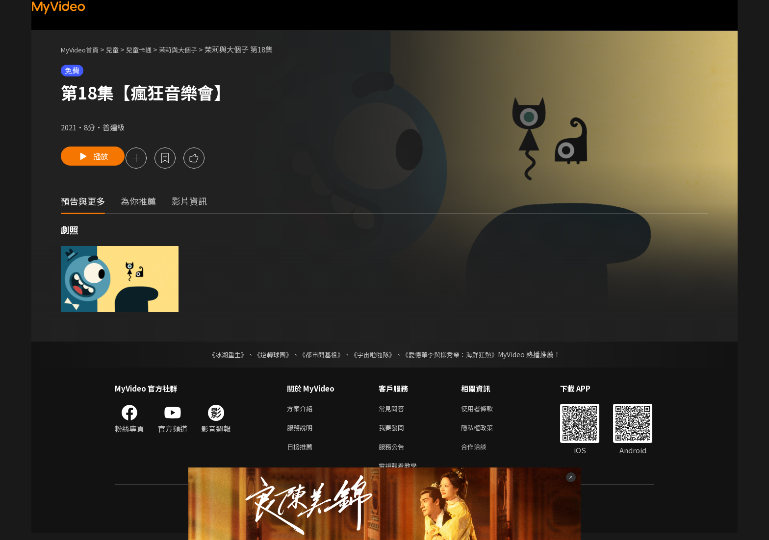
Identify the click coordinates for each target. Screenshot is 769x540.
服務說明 (301, 431)
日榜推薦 (301, 451)
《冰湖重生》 (219, 356)
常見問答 (393, 410)
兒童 (120, 49)
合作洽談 (481, 451)
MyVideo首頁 (83, 49)
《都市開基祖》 (319, 356)
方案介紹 (301, 410)
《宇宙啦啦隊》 (374, 356)
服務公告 (393, 451)
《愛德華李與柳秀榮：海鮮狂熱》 (456, 356)
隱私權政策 (485, 431)
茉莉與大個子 (194, 49)
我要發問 (393, 431)
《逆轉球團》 (267, 356)
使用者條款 (485, 410)
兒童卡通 (149, 49)
